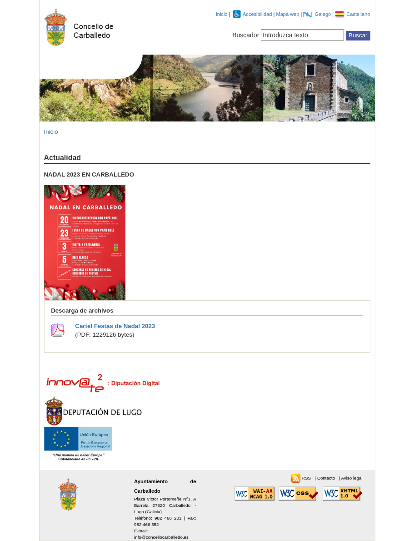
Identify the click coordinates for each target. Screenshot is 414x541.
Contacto (326, 477)
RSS (307, 477)
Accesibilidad (258, 14)
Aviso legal (351, 477)
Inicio (222, 14)
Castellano (358, 14)
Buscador (245, 35)
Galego (324, 14)
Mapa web (288, 14)
